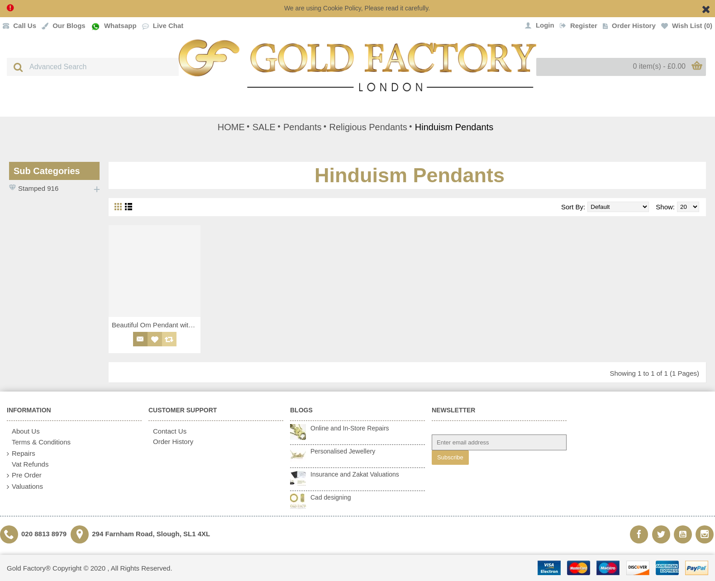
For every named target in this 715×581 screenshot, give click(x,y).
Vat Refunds (27, 464)
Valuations (25, 486)
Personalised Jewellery (342, 451)
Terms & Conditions (39, 442)
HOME (231, 127)
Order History (170, 441)
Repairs (21, 453)
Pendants (302, 127)
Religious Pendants (368, 127)
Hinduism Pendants (454, 127)
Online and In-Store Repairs (349, 428)
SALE (264, 127)
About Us (23, 431)
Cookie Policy (342, 8)
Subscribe (450, 457)
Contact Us (167, 431)
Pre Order (24, 475)
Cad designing (330, 497)
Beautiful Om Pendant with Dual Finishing (156, 325)
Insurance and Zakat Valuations (354, 474)
